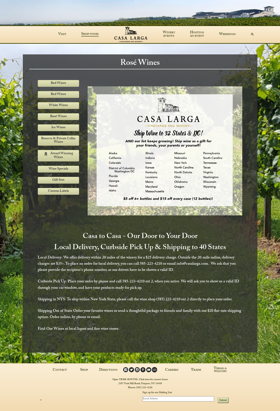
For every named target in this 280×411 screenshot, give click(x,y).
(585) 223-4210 (144, 387)
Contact (60, 370)
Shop (84, 370)
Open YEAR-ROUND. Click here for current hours (140, 379)
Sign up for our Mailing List (157, 392)
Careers (171, 370)
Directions (108, 370)
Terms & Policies (220, 370)
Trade (196, 370)
